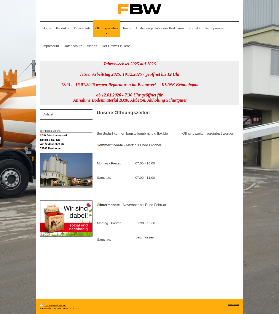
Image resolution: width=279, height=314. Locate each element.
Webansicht (233, 304)
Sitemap (62, 305)
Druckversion (48, 305)
